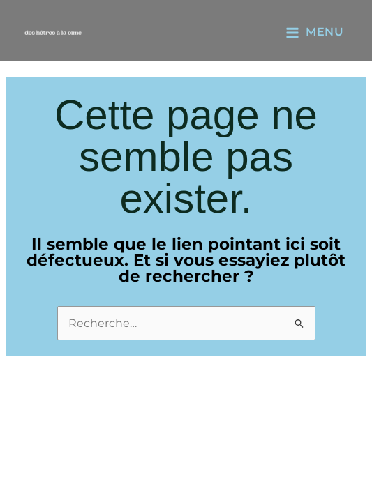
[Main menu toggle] (314, 32)
